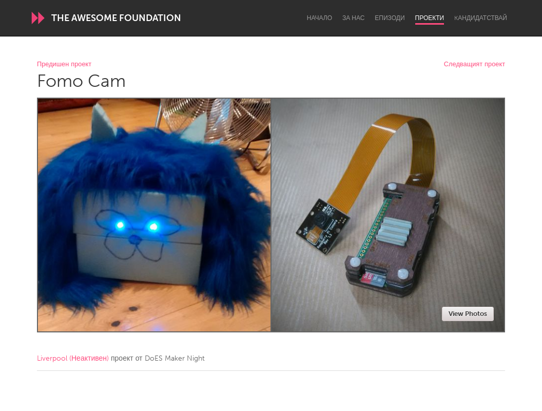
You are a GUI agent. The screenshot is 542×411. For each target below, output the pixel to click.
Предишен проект (64, 64)
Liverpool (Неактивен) (73, 358)
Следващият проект (474, 64)
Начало (319, 18)
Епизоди (389, 18)
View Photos (468, 313)
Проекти (429, 18)
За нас (353, 18)
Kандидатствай (480, 18)
